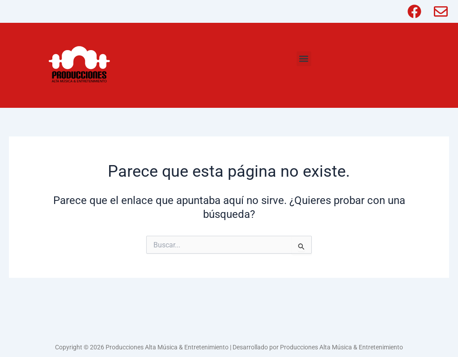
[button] (304, 58)
